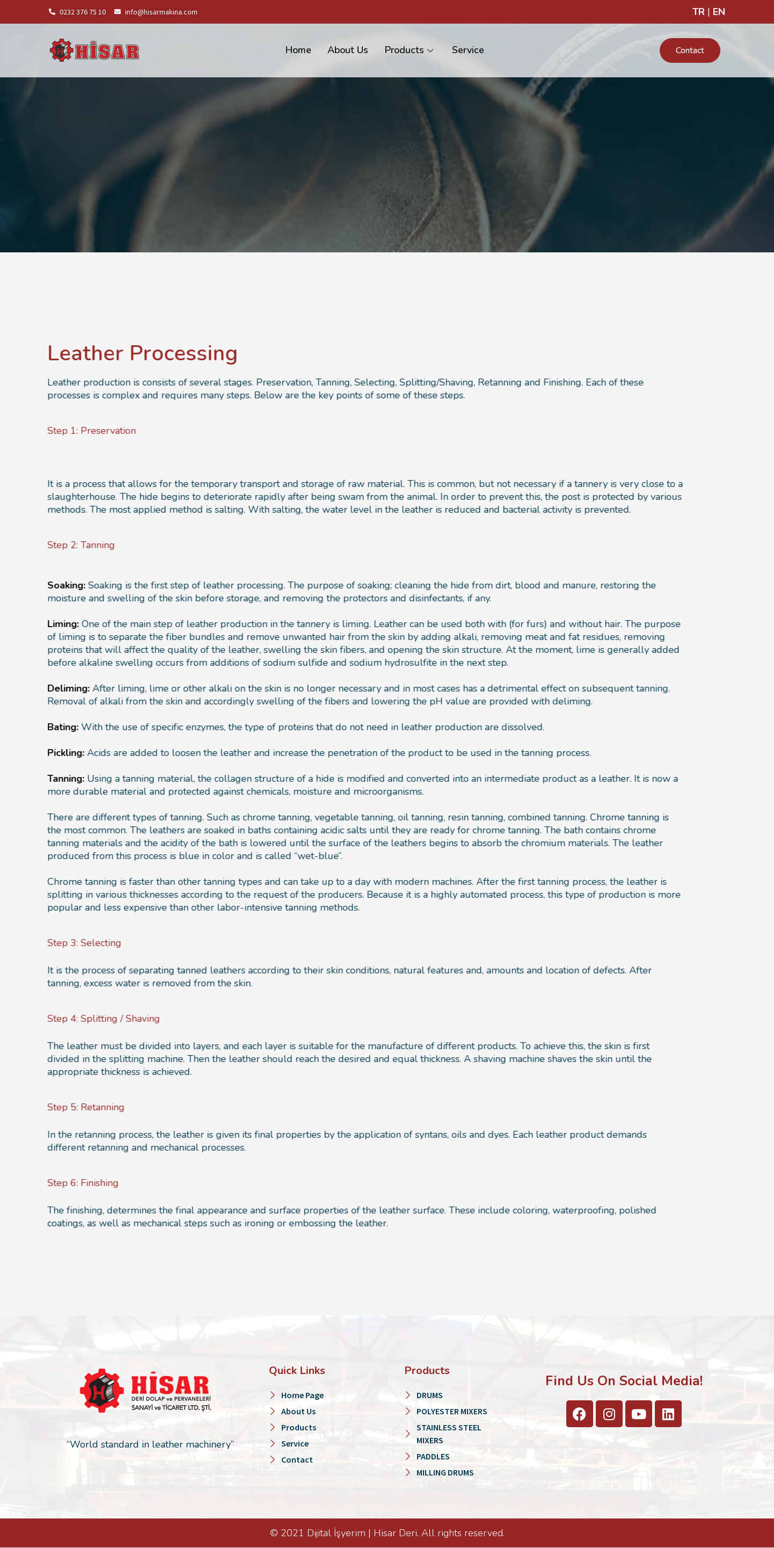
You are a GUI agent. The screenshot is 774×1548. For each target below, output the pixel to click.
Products (410, 50)
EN (719, 11)
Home (298, 50)
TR (698, 11)
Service (468, 50)
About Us (347, 50)
